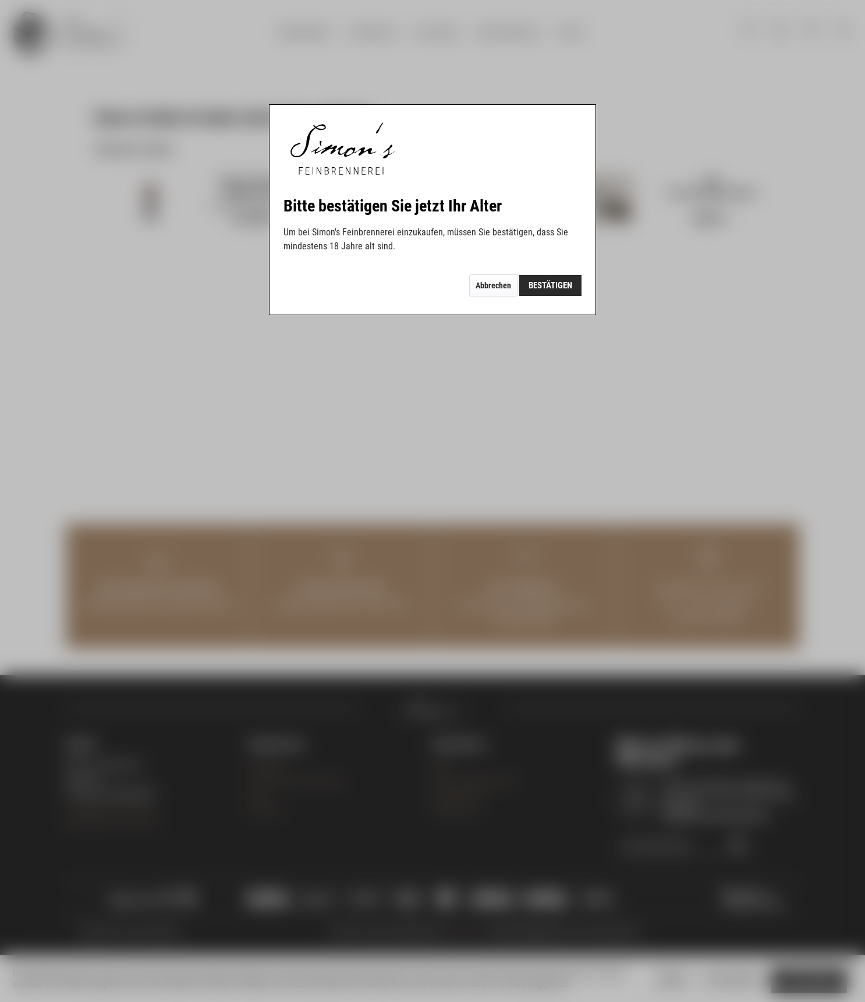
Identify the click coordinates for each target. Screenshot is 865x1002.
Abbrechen (493, 285)
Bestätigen (550, 285)
